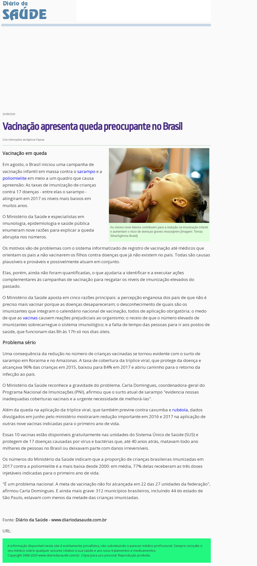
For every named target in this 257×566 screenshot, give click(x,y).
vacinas (30, 318)
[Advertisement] (107, 66)
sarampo (86, 171)
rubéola (180, 410)
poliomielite (15, 178)
